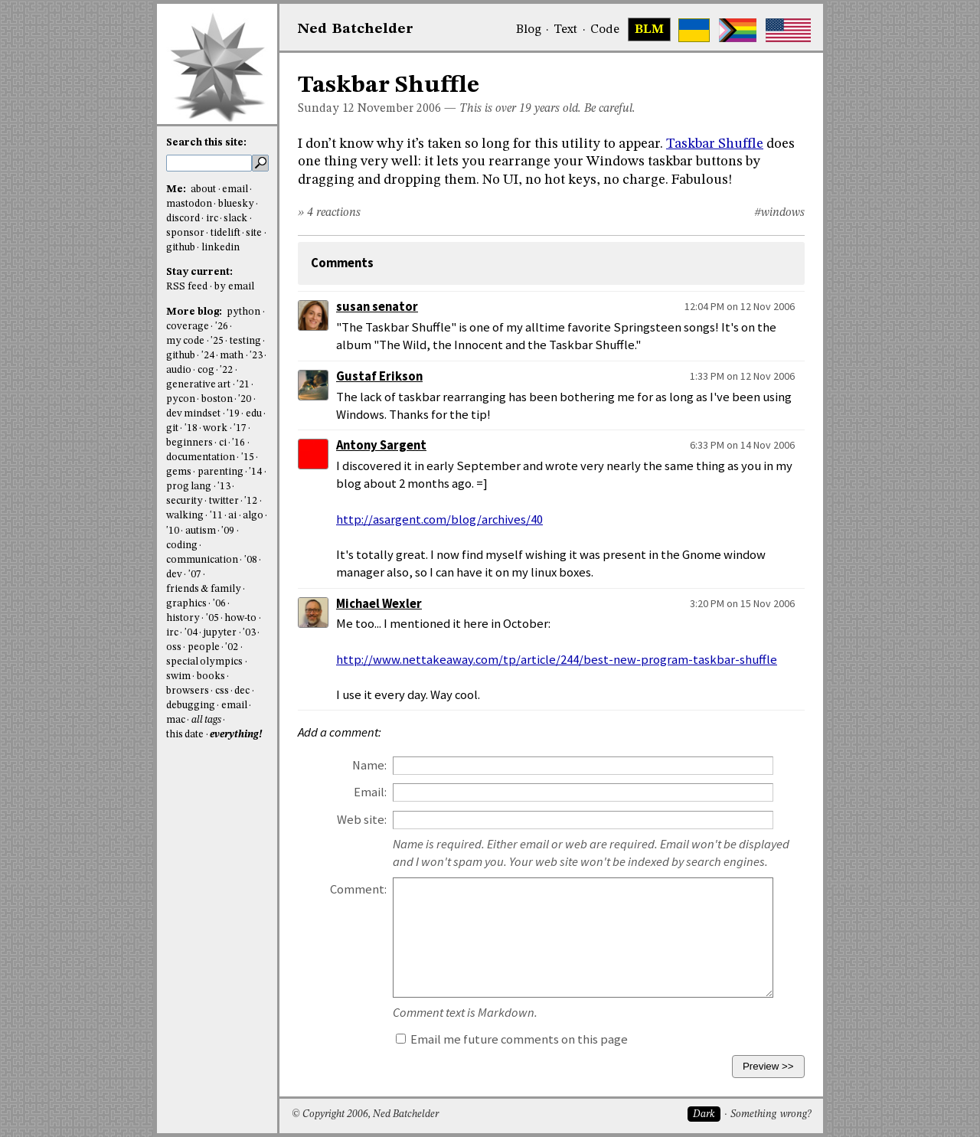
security (184, 501)
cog (206, 370)
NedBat (355, 29)
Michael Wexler (379, 604)
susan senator (377, 307)
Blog (528, 30)
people (204, 647)
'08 (250, 560)
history (183, 618)
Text (565, 30)
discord (183, 219)
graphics (186, 604)
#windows (779, 213)
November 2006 (399, 109)
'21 (243, 385)
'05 (212, 618)
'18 (191, 428)
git (172, 428)
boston (217, 399)
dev (174, 575)
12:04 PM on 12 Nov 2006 (739, 306)
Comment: (358, 889)
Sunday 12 (326, 109)
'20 (244, 399)
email (235, 189)
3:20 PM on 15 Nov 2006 (742, 603)
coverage (187, 327)
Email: (370, 792)
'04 (191, 633)
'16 (238, 443)
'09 (227, 531)
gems (178, 472)
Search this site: (206, 143)
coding (182, 546)
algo (253, 516)
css (222, 691)
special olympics (204, 662)
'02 (231, 647)
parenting (220, 472)
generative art (198, 385)
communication (202, 560)
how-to (240, 618)
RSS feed (186, 287)
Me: (177, 189)
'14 (255, 472)
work (215, 428)
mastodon (189, 204)
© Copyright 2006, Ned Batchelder (365, 1114)
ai (232, 516)
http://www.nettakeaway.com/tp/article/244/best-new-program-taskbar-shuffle (556, 660)
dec (242, 691)
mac (175, 720)
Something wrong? (770, 1114)
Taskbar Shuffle (714, 144)
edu (254, 414)
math (231, 356)
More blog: (195, 312)
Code (604, 30)
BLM (649, 30)
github (180, 248)
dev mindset (193, 414)
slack (235, 219)
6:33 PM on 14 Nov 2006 (742, 445)
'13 (223, 487)
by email (234, 287)
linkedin (220, 248)
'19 (233, 414)
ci (223, 443)
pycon (180, 399)
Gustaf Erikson (379, 376)
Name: (369, 765)
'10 (172, 531)
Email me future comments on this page (512, 1039)
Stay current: (199, 272)
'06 (219, 604)
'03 (249, 633)
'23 (256, 356)
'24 (207, 356)
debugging (190, 706)
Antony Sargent (381, 445)
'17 (240, 428)
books (211, 676)
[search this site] (209, 163)
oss (173, 647)
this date (185, 735)
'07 (194, 575)
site (254, 233)
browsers (187, 691)
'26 (221, 327)
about (203, 189)
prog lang (188, 487)
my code (185, 341)
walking (185, 516)
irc (212, 219)
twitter (224, 501)
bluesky (236, 204)
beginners (189, 443)
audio (178, 370)
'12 (250, 501)
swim (178, 676)
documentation (200, 457)
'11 (216, 516)
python (243, 312)
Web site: (362, 820)
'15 (247, 457)
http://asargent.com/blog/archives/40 (439, 519)
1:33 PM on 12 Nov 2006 (742, 376)
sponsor (185, 233)
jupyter (220, 633)
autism (200, 531)
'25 (217, 341)
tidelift (225, 233)
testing (245, 341)
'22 (226, 370)
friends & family (203, 589)
